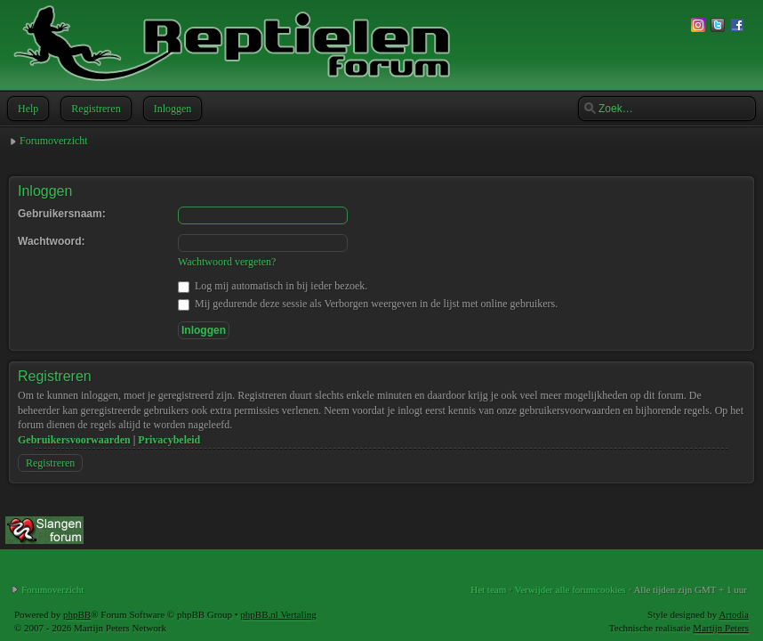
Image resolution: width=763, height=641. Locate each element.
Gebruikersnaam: (62, 213)
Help (26, 108)
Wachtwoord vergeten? (227, 262)
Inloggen (171, 108)
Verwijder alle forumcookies (569, 589)
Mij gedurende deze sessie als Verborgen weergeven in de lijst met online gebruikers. (368, 303)
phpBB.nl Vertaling (278, 614)
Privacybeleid (169, 440)
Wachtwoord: (51, 241)
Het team (488, 589)
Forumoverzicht (54, 140)
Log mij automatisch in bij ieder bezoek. (272, 286)
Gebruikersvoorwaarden (74, 440)
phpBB (77, 614)
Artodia (734, 614)
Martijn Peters (721, 627)
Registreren (94, 108)
